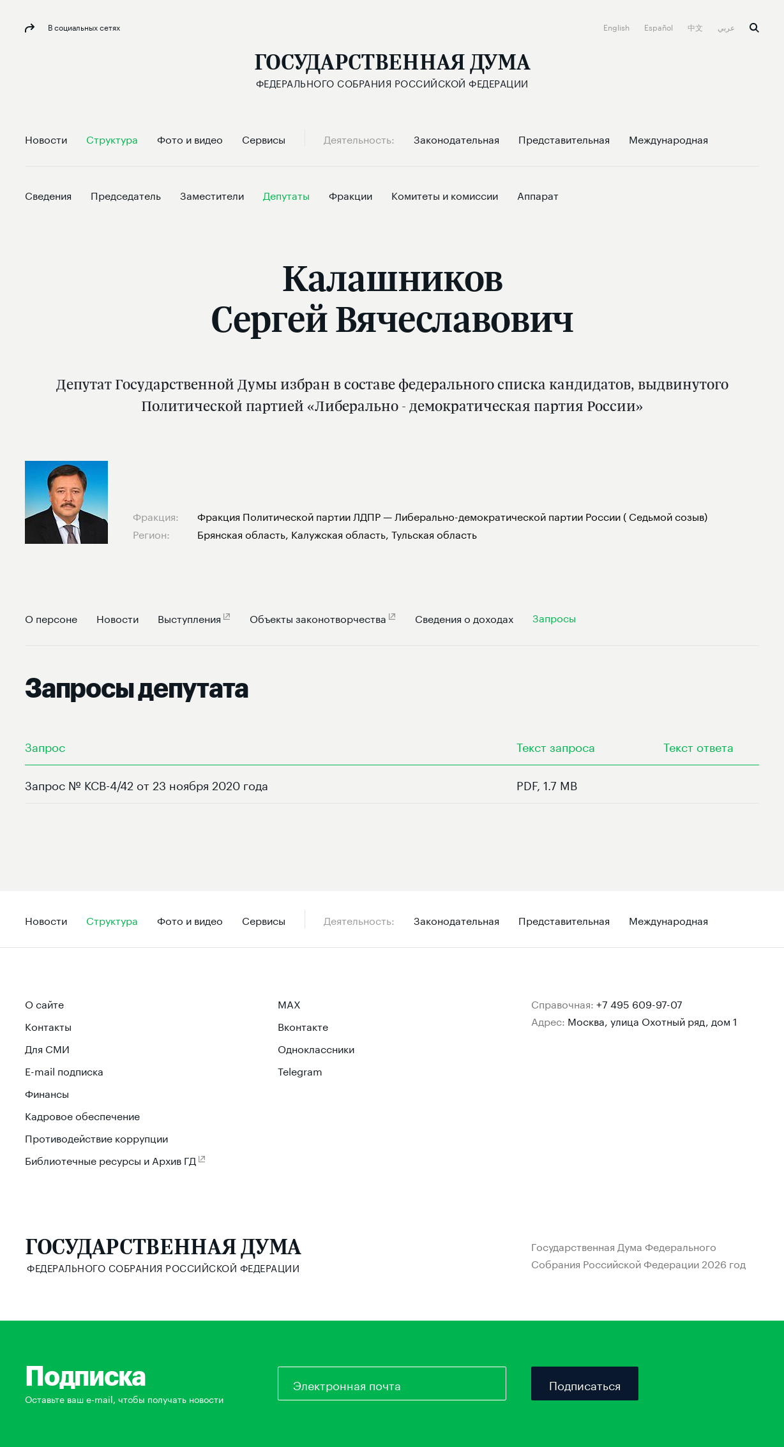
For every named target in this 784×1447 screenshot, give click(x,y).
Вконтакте (303, 1025)
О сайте (44, 1003)
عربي (727, 26)
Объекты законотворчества (318, 618)
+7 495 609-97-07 (639, 1003)
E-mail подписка (64, 1070)
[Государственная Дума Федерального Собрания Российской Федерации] (392, 70)
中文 (696, 26)
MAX (289, 1003)
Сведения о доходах (464, 618)
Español (659, 26)
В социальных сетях (83, 26)
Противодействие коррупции (96, 1137)
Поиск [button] (754, 28)
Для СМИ (47, 1048)
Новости (117, 618)
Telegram (300, 1070)
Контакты (48, 1025)
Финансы (47, 1092)
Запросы (554, 617)
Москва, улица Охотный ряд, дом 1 (652, 1020)
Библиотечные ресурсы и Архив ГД (110, 1159)
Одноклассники (316, 1048)
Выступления (189, 618)
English (617, 26)
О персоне (51, 618)
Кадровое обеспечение (82, 1115)
